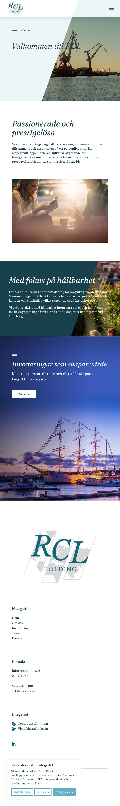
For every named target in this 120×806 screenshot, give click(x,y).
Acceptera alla (65, 792)
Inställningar (22, 792)
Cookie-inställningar (33, 723)
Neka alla (43, 792)
